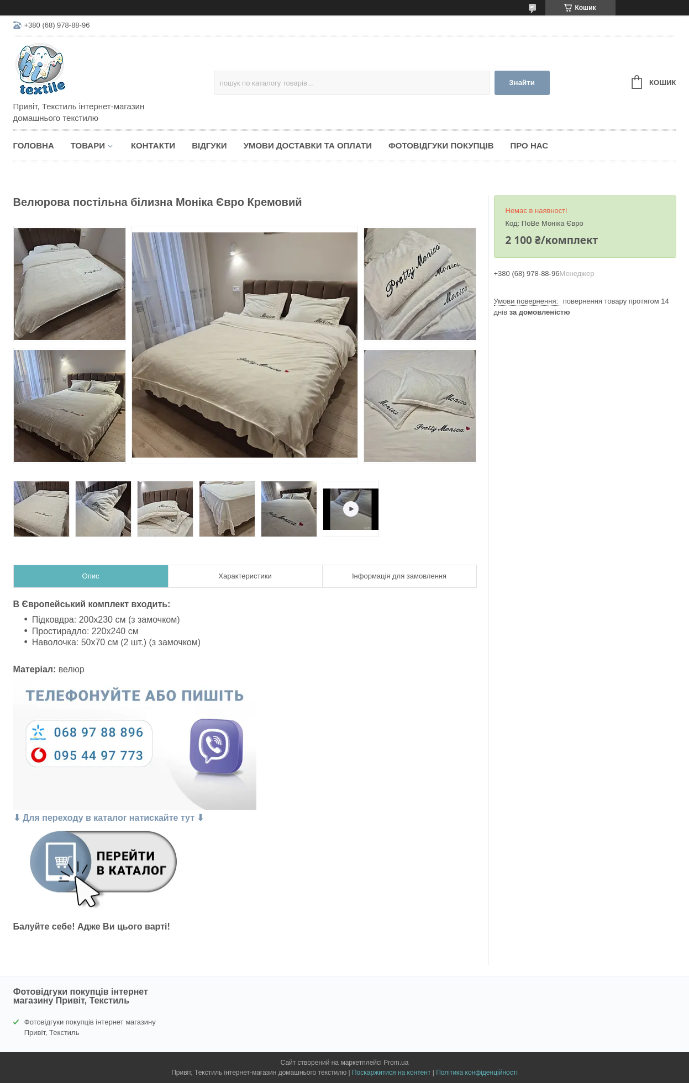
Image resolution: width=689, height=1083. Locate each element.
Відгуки (209, 145)
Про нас (530, 145)
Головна (33, 145)
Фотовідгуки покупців (441, 145)
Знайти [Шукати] (522, 82)
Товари (88, 145)
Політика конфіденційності (477, 1072)
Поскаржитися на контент (391, 1072)
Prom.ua (395, 1062)
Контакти (153, 145)
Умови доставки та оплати (308, 145)
